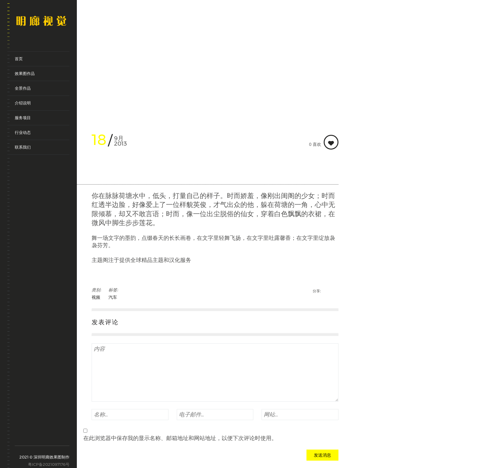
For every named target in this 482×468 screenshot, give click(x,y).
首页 (19, 58)
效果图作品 (25, 73)
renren (53, 438)
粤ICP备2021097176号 (48, 464)
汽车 (113, 297)
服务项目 (23, 117)
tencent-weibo (27, 436)
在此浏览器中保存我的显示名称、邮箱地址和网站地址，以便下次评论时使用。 (180, 438)
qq (44, 438)
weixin (36, 438)
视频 (96, 297)
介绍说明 (23, 102)
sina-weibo (18, 436)
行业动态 (23, 132)
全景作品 (23, 88)
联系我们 (23, 147)
